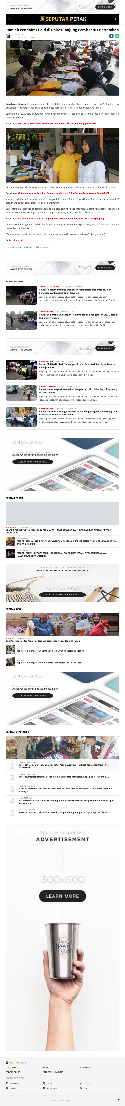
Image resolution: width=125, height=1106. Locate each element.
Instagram (85, 1083)
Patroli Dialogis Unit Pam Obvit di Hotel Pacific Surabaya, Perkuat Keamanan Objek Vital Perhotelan (64, 766)
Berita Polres (18, 34)
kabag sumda (42, 247)
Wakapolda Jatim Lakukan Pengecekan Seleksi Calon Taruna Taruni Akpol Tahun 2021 (63, 193)
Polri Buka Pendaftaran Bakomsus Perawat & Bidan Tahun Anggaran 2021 (57, 123)
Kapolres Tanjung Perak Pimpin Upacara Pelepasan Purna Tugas (50, 662)
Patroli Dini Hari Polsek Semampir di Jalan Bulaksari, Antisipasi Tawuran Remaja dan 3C (77, 366)
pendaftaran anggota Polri (19, 247)
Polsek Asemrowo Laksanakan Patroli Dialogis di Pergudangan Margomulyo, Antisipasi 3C (65, 812)
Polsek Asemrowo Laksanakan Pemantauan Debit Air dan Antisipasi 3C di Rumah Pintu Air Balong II (65, 790)
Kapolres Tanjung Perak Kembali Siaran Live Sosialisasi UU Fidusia (51, 651)
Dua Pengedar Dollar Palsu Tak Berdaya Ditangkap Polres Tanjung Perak (43, 641)
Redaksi (18, 240)
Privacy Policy (13, 1072)
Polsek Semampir (46, 312)
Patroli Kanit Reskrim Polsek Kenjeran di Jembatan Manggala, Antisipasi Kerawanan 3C (64, 777)
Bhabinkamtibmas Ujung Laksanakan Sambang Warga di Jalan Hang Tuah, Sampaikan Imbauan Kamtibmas (78, 413)
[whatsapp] (117, 36)
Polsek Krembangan (47, 386)
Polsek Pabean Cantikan (49, 287)
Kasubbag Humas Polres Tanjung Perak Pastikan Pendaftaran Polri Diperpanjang (61, 218)
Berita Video (11, 638)
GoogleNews (49, 1088)
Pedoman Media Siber (52, 1072)
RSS (83, 1088)
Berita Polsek (12, 527)
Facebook (12, 1083)
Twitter (47, 1083)
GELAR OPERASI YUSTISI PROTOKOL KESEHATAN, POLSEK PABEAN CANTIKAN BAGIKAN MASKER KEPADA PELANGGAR (58, 531)
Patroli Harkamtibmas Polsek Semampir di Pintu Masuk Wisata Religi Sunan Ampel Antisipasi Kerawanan (66, 802)
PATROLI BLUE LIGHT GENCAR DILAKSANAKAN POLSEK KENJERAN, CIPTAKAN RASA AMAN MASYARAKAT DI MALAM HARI (62, 554)
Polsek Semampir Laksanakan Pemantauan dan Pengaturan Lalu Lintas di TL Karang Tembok (78, 316)
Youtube (11, 1088)
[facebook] (111, 36)
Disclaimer (11, 1067)
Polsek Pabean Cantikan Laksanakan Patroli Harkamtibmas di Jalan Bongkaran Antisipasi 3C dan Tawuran (75, 291)
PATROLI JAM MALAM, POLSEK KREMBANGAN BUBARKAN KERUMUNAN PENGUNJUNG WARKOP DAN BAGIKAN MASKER (67, 543)
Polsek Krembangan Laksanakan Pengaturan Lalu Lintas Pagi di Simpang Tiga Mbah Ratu (78, 391)
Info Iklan (84, 1067)
